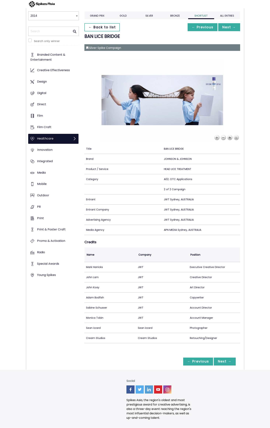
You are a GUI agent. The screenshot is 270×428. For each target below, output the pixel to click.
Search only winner (47, 41)
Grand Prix (97, 16)
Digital (41, 93)
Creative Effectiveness (53, 70)
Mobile (42, 184)
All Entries (227, 16)
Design (42, 81)
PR (39, 207)
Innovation (45, 150)
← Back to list (102, 27)
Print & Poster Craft (51, 229)
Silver (149, 16)
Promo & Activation (51, 241)
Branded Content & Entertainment (47, 57)
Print (40, 218)
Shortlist (201, 16)
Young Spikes (46, 275)
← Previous (201, 27)
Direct (41, 104)
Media (41, 172)
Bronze (175, 16)
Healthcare (45, 138)
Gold (123, 16)
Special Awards (48, 264)
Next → (229, 27)
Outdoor (43, 195)
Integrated (45, 161)
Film (40, 116)
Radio (41, 252)
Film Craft (44, 127)
